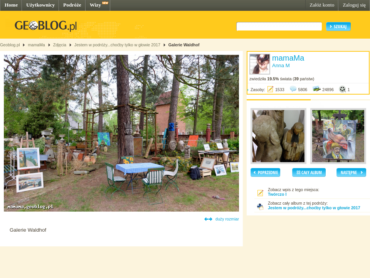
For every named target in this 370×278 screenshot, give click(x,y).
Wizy (95, 5)
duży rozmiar (227, 219)
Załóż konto (321, 5)
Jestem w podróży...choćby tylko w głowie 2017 (117, 44)
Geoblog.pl (10, 44)
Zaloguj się (354, 5)
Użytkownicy (40, 5)
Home (11, 5)
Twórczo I (277, 194)
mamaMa (36, 44)
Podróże (72, 5)
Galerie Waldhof (184, 44)
